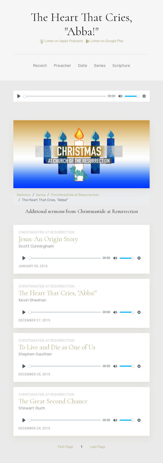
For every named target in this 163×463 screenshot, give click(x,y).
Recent (40, 65)
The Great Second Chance (52, 401)
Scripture (121, 65)
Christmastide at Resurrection (75, 195)
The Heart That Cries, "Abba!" (57, 293)
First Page (65, 447)
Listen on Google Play (105, 41)
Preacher (62, 65)
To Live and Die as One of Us (56, 347)
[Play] (18, 96)
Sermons (24, 195)
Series (100, 65)
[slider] (64, 96)
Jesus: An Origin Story (48, 239)
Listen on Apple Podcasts (62, 41)
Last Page (97, 447)
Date (82, 65)
